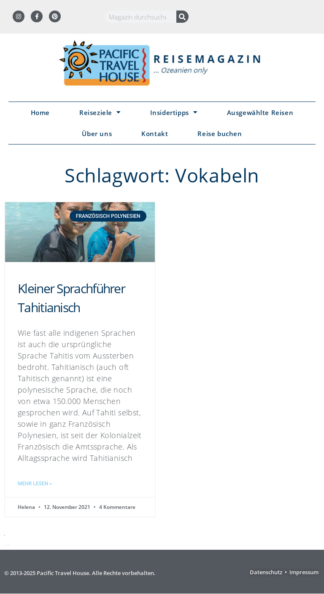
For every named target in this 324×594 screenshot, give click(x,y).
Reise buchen (219, 133)
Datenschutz (266, 572)
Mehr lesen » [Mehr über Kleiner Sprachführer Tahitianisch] (35, 484)
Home (40, 112)
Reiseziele (100, 112)
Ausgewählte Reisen (260, 112)
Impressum (304, 572)
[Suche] (182, 17)
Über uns (97, 133)
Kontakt (154, 133)
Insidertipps (173, 112)
